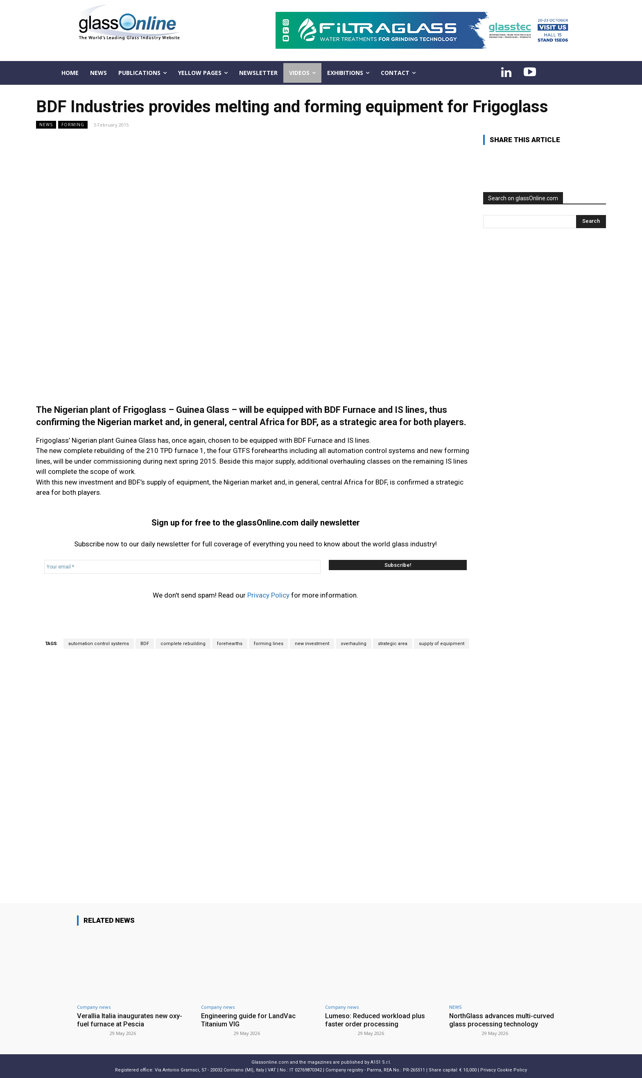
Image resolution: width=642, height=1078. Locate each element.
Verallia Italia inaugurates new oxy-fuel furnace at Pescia (131, 1020)
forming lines (268, 643)
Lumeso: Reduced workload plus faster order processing (376, 1020)
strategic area (392, 643)
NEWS (46, 125)
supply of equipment (441, 643)
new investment (312, 643)
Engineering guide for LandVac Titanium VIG (249, 1020)
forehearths (229, 643)
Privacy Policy (268, 595)
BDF (144, 643)
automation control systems (98, 643)
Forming (73, 125)
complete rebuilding (183, 643)
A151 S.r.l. (381, 1061)
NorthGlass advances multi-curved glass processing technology (503, 1020)
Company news (94, 1007)
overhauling (353, 643)
